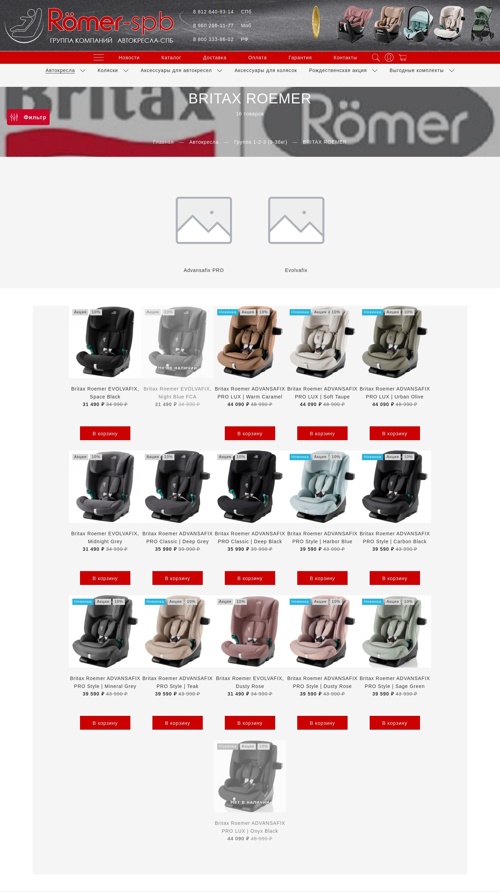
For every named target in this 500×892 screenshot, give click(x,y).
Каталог (171, 57)
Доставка (215, 57)
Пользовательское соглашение (232, 780)
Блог (358, 780)
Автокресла (60, 70)
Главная (163, 142)
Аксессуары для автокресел (176, 70)
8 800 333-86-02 (220, 39)
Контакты (345, 57)
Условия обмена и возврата (312, 780)
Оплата (257, 57)
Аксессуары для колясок (265, 70)
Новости (129, 57)
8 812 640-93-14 (222, 11)
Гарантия (300, 57)
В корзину (69, 433)
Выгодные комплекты (417, 70)
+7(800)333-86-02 (250, 814)
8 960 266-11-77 (222, 25)
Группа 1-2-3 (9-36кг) (260, 142)
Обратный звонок (250, 827)
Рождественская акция (338, 70)
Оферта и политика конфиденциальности (135, 780)
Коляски (108, 70)
